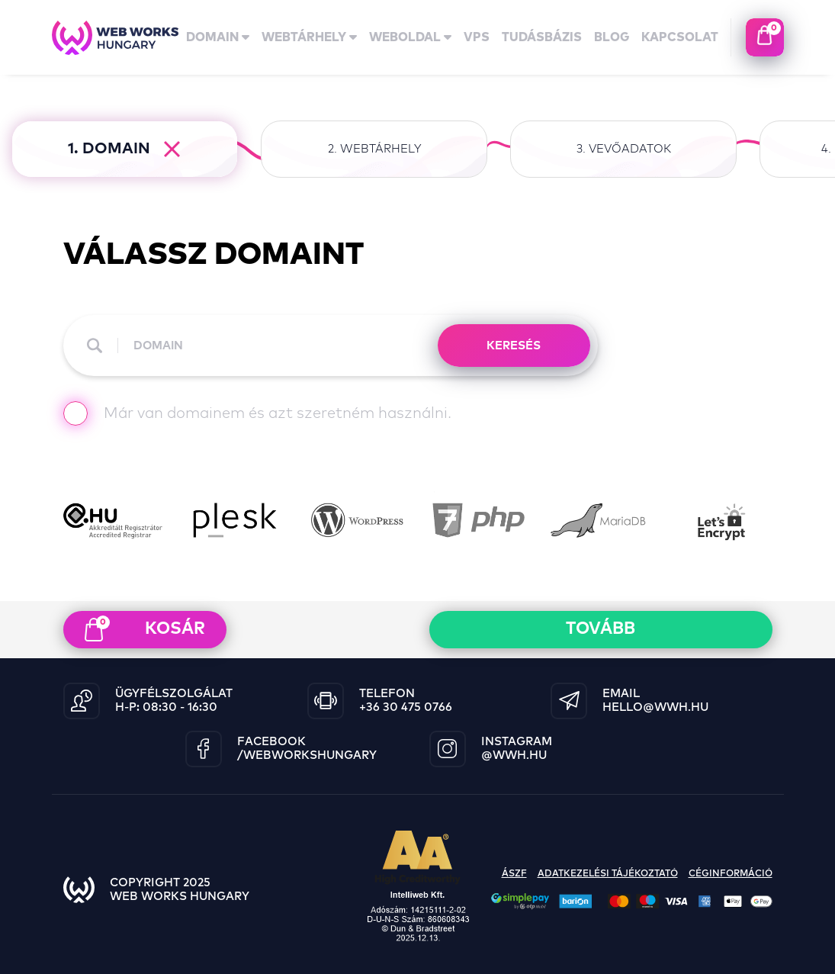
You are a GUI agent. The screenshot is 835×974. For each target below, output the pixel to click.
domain (217, 37)
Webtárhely (309, 37)
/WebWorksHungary (307, 755)
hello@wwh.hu (655, 707)
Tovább (600, 629)
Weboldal (410, 37)
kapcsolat (679, 37)
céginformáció (730, 874)
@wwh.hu (514, 755)
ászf (514, 874)
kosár (145, 628)
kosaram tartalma (765, 37)
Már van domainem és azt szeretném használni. (257, 415)
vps (477, 37)
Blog (611, 37)
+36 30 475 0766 (405, 707)
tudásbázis (542, 37)
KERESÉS (514, 346)
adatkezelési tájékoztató (608, 874)
